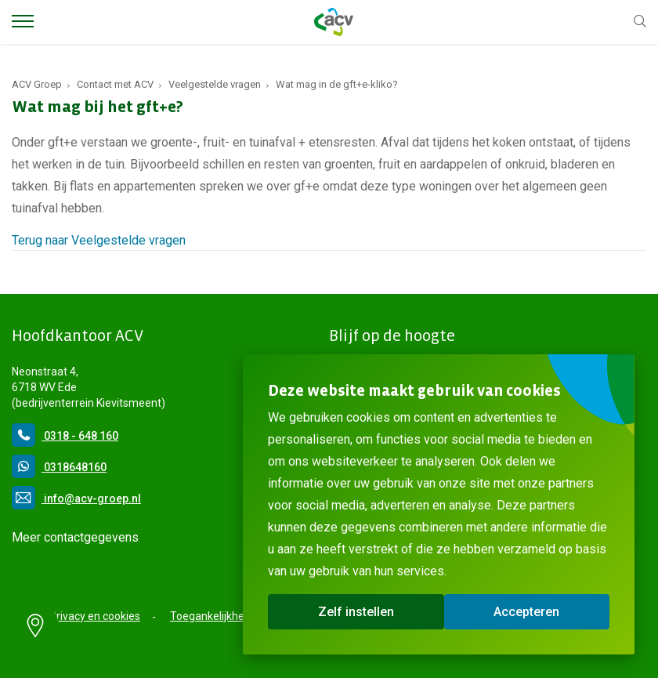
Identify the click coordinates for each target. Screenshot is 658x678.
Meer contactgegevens (75, 537)
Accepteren (526, 611)
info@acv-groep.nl (76, 498)
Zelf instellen (356, 611)
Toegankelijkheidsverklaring (238, 616)
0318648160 (59, 467)
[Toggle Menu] (23, 21)
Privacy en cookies (94, 616)
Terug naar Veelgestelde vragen (99, 240)
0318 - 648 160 (65, 436)
